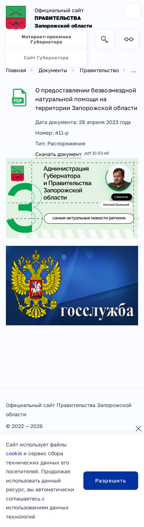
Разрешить (110, 480)
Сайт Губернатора (46, 57)
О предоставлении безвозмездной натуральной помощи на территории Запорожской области (86, 99)
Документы (53, 70)
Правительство (99, 70)
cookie (14, 453)
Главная (16, 70)
